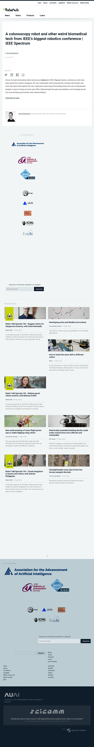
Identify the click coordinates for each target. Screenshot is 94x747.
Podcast (30, 15)
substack (51, 693)
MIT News (52, 502)
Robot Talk (8, 345)
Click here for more (12, 98)
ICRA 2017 (45, 80)
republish (59, 3)
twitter (50, 700)
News (7, 15)
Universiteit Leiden (55, 342)
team (37, 3)
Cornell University (11, 500)
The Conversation (55, 555)
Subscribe (39, 289)
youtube (51, 704)
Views (18, 15)
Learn (42, 15)
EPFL (50, 393)
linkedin (50, 695)
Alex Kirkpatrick (12, 53)
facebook (51, 697)
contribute (50, 3)
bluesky (50, 702)
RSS (4, 706)
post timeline (52, 688)
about (43, 3)
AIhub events (84, 3)
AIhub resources (71, 3)
